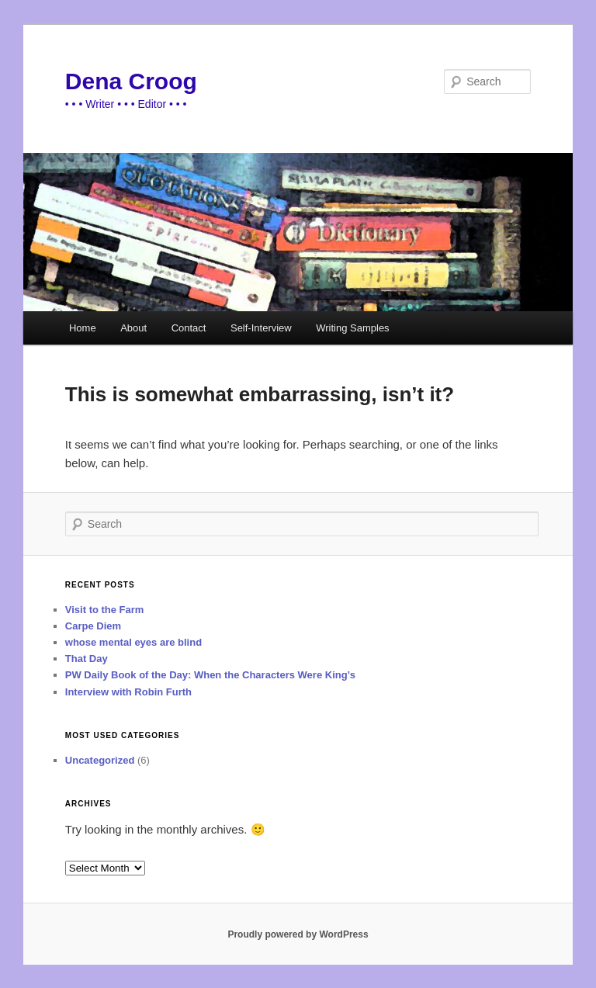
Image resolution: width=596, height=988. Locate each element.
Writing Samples (352, 328)
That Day (86, 658)
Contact (189, 328)
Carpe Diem (93, 626)
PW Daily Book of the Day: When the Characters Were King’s (210, 675)
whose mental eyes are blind (133, 642)
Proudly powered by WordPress (297, 934)
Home (82, 328)
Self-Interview (261, 328)
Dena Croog (131, 81)
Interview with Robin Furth (128, 692)
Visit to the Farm (104, 609)
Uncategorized (100, 760)
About (133, 328)
